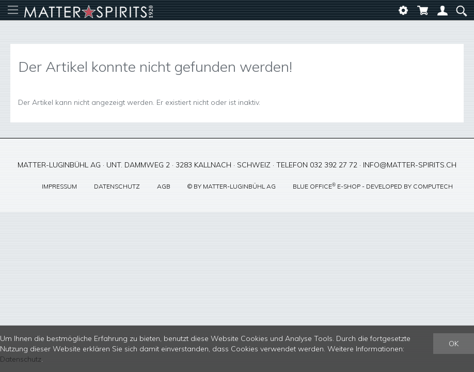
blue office (314, 186)
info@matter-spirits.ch (409, 164)
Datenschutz (117, 186)
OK (454, 343)
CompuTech (433, 186)
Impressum (59, 186)
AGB (163, 186)
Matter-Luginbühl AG (239, 186)
